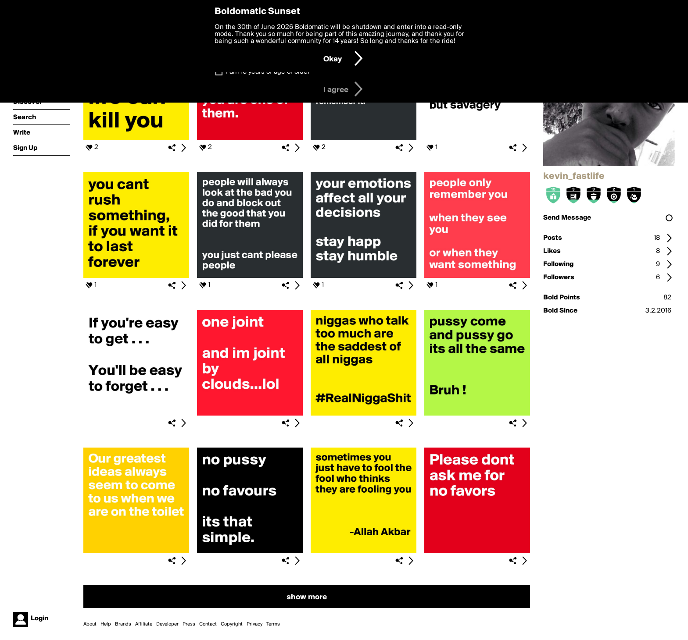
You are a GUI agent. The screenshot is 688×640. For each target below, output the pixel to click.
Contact (208, 624)
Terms (273, 624)
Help (105, 624)
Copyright (232, 624)
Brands (123, 624)
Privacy (254, 624)
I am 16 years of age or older (268, 71)
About (90, 624)
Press (189, 624)
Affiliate (143, 624)
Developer (167, 624)
